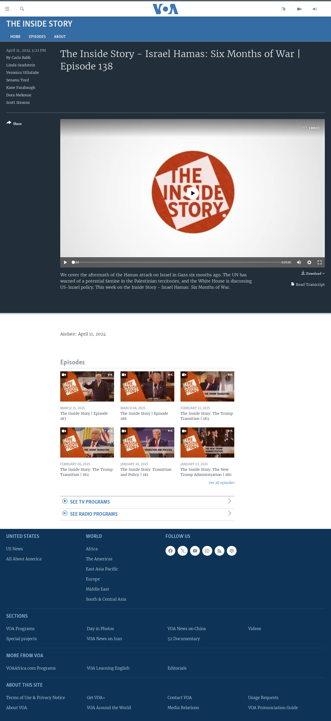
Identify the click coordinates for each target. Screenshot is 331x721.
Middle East (97, 589)
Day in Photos (100, 628)
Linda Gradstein (20, 65)
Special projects (21, 638)
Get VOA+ (96, 697)
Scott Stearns (18, 102)
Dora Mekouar (19, 95)
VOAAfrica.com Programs (31, 668)
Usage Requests (263, 697)
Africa (92, 548)
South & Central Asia (106, 599)
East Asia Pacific (102, 569)
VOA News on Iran (104, 638)
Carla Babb (21, 57)
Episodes (37, 37)
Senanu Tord (17, 80)
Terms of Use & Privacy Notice (35, 697)
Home (15, 37)
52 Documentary (184, 638)
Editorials (177, 668)
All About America (24, 559)
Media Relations (183, 707)
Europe (93, 579)
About (60, 37)
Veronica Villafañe (22, 72)
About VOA (16, 707)
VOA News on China (187, 628)
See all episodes (221, 483)
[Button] (14, 124)
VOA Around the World (109, 707)
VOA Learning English (108, 668)
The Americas (99, 559)
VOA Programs (20, 628)
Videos (254, 628)
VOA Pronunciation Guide (273, 707)
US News (14, 548)
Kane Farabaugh (20, 87)
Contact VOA (180, 697)
